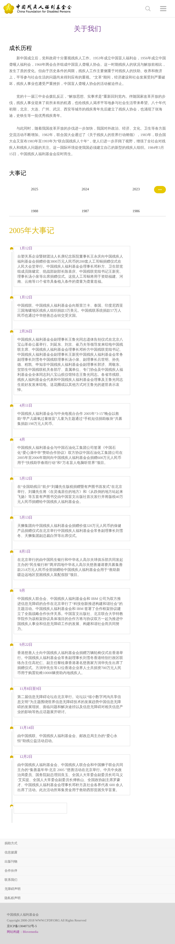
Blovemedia (30, 932)
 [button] (147, 8)
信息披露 (11, 852)
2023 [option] (136, 189)
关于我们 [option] (87, 29)
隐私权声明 (13, 898)
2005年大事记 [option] (31, 231)
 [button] (163, 8)
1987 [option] (85, 211)
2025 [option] (34, 189)
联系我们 (11, 880)
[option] (87, 106)
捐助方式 (11, 843)
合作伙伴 (11, 871)
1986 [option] (136, 211)
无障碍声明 (13, 889)
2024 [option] (85, 189)
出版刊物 (11, 861)
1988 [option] (34, 211)
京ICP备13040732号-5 (22, 926)
